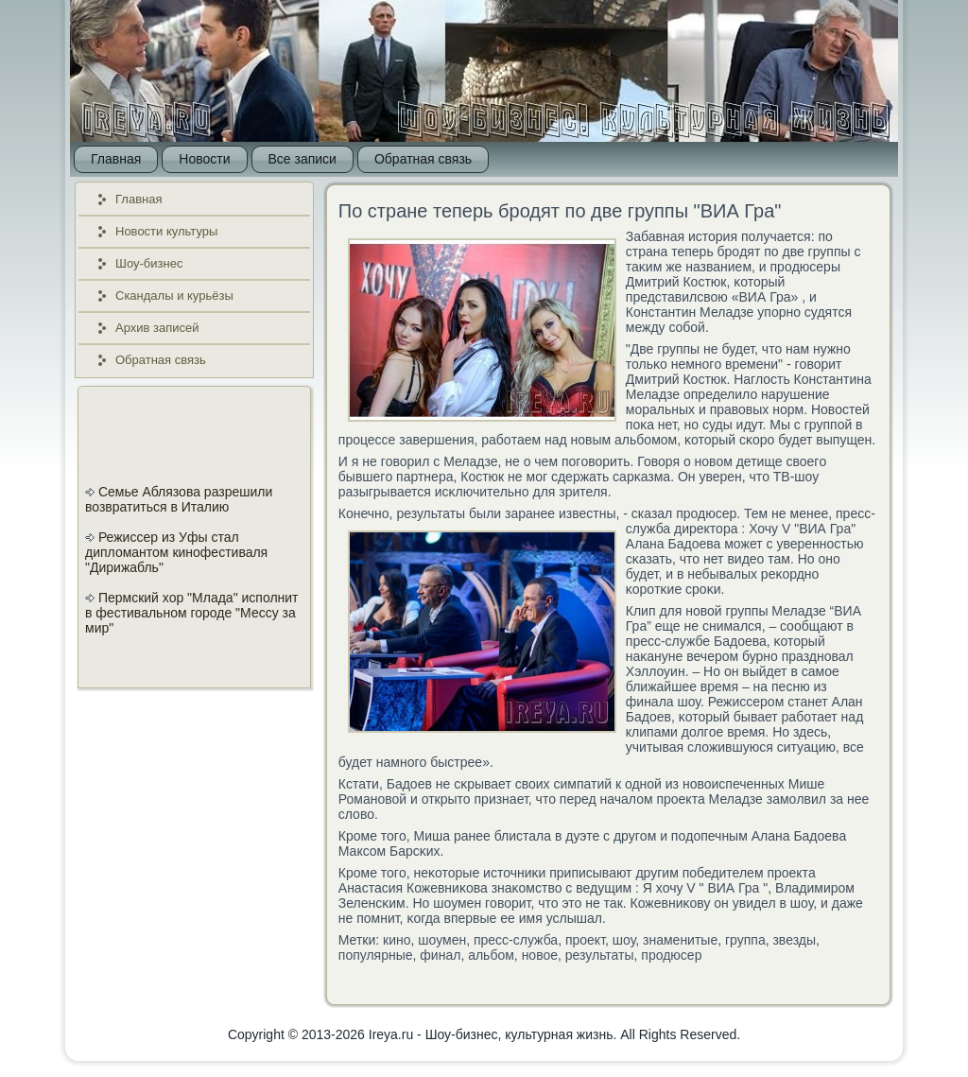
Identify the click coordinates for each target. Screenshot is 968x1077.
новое (540, 955)
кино (396, 939)
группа (745, 939)
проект (585, 939)
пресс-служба (516, 939)
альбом (491, 955)
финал (440, 955)
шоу (624, 939)
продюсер (671, 955)
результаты (599, 955)
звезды (794, 939)
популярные (375, 955)
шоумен (442, 939)
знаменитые (680, 939)
